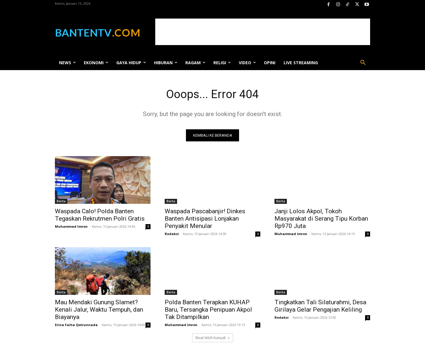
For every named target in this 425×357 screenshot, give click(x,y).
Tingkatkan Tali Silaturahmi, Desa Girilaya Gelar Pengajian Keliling (320, 306)
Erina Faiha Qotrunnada (76, 325)
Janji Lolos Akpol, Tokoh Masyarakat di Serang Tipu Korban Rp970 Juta (321, 219)
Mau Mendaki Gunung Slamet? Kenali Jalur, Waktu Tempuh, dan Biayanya (99, 310)
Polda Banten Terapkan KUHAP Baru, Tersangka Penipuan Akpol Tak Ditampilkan (208, 310)
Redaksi (172, 234)
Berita (61, 202)
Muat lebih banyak (212, 338)
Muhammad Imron (71, 227)
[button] (363, 63)
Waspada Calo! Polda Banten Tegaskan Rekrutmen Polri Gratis (100, 215)
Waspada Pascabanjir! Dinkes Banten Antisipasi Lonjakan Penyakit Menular (205, 219)
